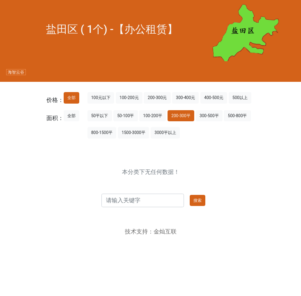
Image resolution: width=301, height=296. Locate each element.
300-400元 (185, 97)
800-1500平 (102, 132)
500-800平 (237, 115)
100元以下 (100, 97)
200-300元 (157, 97)
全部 (71, 97)
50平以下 (99, 115)
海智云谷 (16, 72)
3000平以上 (165, 132)
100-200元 (128, 97)
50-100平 (125, 115)
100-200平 (152, 115)
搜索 (197, 200)
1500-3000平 (133, 132)
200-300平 (180, 115)
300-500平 (209, 115)
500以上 (240, 97)
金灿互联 (165, 231)
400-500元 (213, 97)
